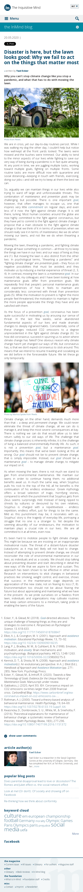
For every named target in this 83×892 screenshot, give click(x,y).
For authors (51, 864)
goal (75, 200)
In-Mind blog (39, 872)
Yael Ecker (22, 70)
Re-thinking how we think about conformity (30, 801)
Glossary (38, 864)
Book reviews (23, 872)
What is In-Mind (13, 879)
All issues (26, 864)
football (11, 820)
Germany (27, 820)
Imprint (20, 887)
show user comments (22, 736)
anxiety (28, 650)
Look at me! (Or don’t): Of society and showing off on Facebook (36, 793)
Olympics (21, 825)
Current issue (12, 864)
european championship (49, 816)
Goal (43, 618)
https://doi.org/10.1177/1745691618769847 (32, 632)
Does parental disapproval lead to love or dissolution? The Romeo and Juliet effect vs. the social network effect (40, 783)
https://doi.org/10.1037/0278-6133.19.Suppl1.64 (34, 706)
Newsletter (32, 887)
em (25, 816)
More (75, 833)
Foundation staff (31, 879)
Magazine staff (67, 864)
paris (34, 825)
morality (40, 821)
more (36, 766)
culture (13, 815)
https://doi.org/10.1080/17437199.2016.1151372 (35, 724)
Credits (46, 879)
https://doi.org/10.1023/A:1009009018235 (31, 643)
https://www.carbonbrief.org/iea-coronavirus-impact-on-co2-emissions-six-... (38, 694)
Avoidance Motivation (49, 667)
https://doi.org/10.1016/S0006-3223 (27, 657)
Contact (9, 887)
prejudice (44, 825)
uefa (23, 829)
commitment (35, 207)
